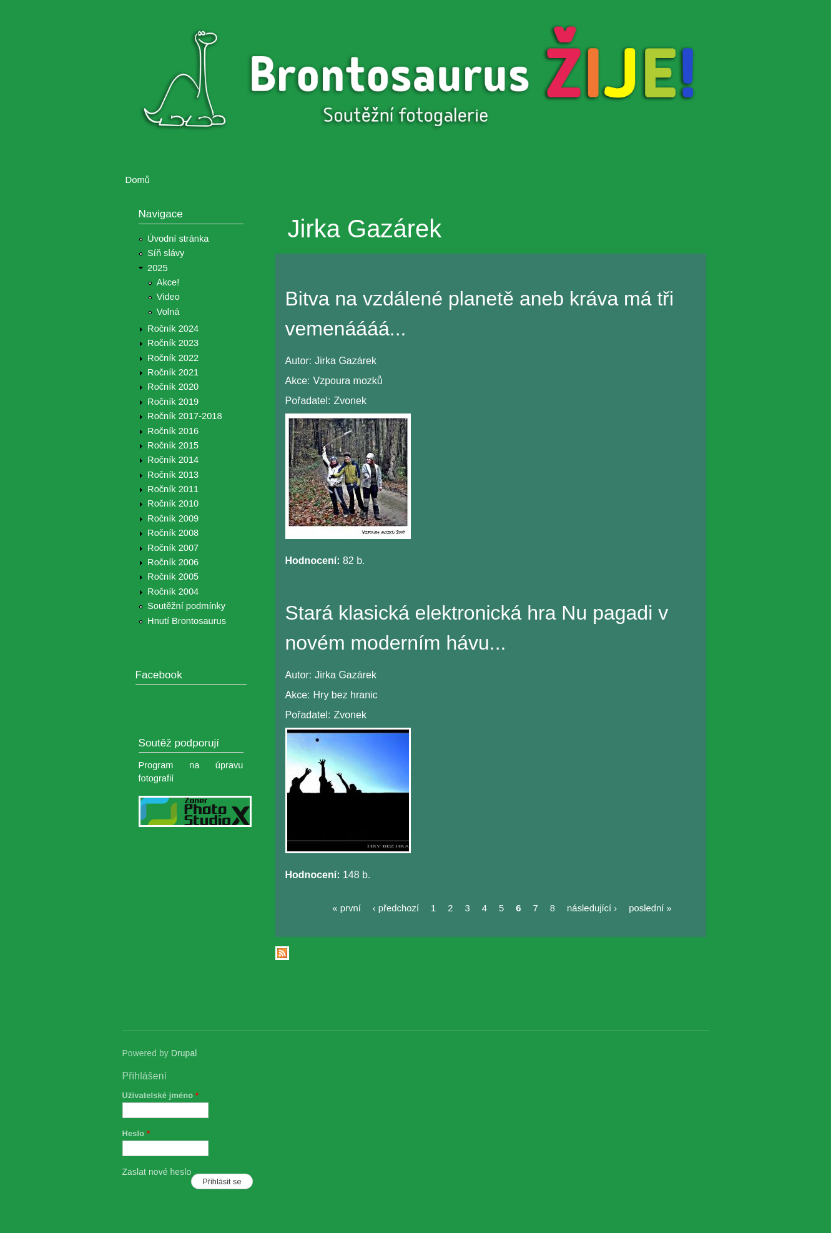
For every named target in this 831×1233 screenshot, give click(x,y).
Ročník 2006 (173, 562)
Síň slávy (165, 253)
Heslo (136, 1133)
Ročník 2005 (173, 577)
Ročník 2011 (173, 489)
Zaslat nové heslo (157, 1172)
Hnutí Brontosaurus (186, 621)
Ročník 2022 (173, 358)
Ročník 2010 (173, 503)
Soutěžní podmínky (186, 606)
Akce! (168, 282)
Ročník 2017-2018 (184, 416)
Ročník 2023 (173, 343)
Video (168, 297)
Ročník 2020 (173, 387)
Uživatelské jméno (160, 1095)
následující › (592, 908)
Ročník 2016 (173, 431)
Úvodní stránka (178, 239)
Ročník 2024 (173, 329)
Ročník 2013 (173, 475)
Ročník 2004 (173, 592)
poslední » (650, 908)
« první (346, 908)
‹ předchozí (396, 908)
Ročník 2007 (173, 548)
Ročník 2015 (173, 445)
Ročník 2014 (173, 460)
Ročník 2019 (173, 402)
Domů (137, 180)
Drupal (184, 1053)
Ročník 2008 (173, 533)
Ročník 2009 (173, 518)
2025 (157, 268)
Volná (168, 312)
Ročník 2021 (173, 372)
